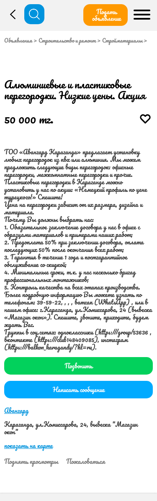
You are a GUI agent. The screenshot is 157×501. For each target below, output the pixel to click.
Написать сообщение (79, 390)
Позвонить (78, 366)
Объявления (18, 40)
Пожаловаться (85, 461)
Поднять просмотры (31, 461)
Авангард (16, 410)
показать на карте (28, 446)
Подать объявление (106, 15)
